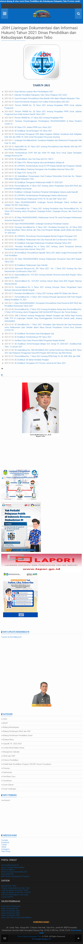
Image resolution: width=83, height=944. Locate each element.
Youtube (4, 840)
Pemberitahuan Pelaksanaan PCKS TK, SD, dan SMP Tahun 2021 (40, 199)
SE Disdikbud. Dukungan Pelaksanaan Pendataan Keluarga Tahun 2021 (42, 243)
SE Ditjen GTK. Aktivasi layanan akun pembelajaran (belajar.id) (39, 162)
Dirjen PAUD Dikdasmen (10, 906)
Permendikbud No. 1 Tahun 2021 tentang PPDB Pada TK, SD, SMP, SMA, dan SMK (47, 356)
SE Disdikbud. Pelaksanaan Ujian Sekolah (31, 265)
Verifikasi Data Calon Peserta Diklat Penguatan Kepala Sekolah (39, 340)
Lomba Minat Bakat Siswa (13, 748)
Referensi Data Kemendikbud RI (14, 872)
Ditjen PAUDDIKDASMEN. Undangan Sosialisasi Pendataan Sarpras (41, 224)
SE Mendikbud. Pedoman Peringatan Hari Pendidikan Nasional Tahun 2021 (44, 169)
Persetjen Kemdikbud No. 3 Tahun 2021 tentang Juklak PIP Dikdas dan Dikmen (46, 293)
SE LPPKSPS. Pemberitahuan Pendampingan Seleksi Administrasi (40, 195)
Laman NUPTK (7, 897)
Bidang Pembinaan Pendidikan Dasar (18, 735)
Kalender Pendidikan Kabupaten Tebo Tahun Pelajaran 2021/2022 (40, 95)
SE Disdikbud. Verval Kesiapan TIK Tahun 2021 (33, 131)
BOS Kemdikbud (7, 869)
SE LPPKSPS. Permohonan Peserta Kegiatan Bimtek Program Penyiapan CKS (45, 236)
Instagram (5, 849)
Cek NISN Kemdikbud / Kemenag (14, 895)
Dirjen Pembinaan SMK (10, 915)
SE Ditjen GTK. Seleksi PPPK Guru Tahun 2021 (33, 127)
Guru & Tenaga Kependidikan (12, 867)
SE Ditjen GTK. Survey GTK (25, 173)
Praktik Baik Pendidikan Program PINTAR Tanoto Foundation (27, 764)
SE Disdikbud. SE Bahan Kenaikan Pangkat (31, 360)
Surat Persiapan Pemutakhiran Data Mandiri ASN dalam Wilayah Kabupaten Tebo (47, 98)
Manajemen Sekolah (11, 752)
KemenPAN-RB (7, 874)
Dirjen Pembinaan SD (9, 908)
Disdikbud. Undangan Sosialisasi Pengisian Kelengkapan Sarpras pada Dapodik (46, 192)
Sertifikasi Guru (9, 776)
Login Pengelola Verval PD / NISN (14, 890)
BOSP (5, 723)
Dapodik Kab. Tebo (8, 886)
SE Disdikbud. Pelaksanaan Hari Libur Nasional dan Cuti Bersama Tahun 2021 (45, 240)
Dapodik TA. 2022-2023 (12, 744)
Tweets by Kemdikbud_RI (11, 637)
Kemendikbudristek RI (10, 865)
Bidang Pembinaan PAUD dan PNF (17, 731)
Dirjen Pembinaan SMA (10, 913)
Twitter (4, 845)
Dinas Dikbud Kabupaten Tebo (30, 936)
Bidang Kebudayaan (11, 727)
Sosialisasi (7, 780)
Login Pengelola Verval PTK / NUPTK (16, 892)
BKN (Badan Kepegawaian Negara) (15, 876)
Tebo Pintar (5, 851)
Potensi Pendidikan (10, 760)
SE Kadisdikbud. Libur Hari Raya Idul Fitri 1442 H (33, 159)
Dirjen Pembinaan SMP (10, 911)
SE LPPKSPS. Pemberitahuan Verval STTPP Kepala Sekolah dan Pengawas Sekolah (48, 166)
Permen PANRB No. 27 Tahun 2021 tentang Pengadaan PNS (38, 118)
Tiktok (3, 847)
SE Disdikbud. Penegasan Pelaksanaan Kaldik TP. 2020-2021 (38, 182)
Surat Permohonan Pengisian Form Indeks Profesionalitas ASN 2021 (41, 102)
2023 (5, 719)
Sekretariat (7, 772)
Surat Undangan (9, 789)
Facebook (5, 842)
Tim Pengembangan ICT (41, 939)
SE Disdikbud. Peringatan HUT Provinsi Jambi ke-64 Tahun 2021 (40, 363)
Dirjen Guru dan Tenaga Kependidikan (16, 917)
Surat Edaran (8, 785)
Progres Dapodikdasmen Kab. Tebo (15, 888)
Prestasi (6, 768)
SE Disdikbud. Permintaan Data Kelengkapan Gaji (34, 334)
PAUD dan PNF (9, 756)
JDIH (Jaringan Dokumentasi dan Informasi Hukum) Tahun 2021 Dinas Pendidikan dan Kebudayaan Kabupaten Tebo (39, 33)
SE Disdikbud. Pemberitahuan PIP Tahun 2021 (32, 337)
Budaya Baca (8, 739)
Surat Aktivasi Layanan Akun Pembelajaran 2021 (33, 91)
